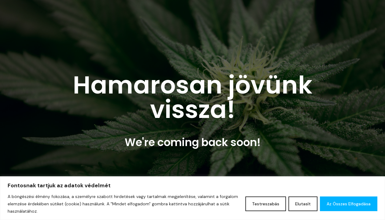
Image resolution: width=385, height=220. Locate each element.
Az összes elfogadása (349, 204)
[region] (192, 198)
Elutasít (303, 204)
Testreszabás (265, 204)
